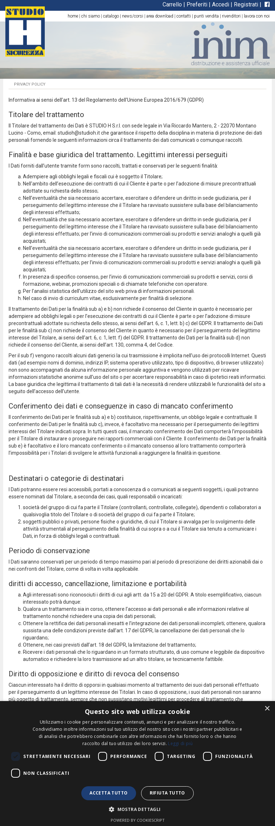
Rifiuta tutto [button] (167, 793)
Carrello (172, 4)
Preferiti (197, 4)
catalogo (111, 16)
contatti (184, 16)
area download (159, 16)
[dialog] (137, 763)
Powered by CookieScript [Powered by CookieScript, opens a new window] (138, 820)
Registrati (246, 4)
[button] (137, 809)
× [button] (267, 708)
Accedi (220, 4)
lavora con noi (257, 16)
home (73, 16)
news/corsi (132, 16)
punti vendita (206, 16)
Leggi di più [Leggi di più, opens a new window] (180, 743)
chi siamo (90, 16)
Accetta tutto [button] (108, 793)
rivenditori (231, 16)
